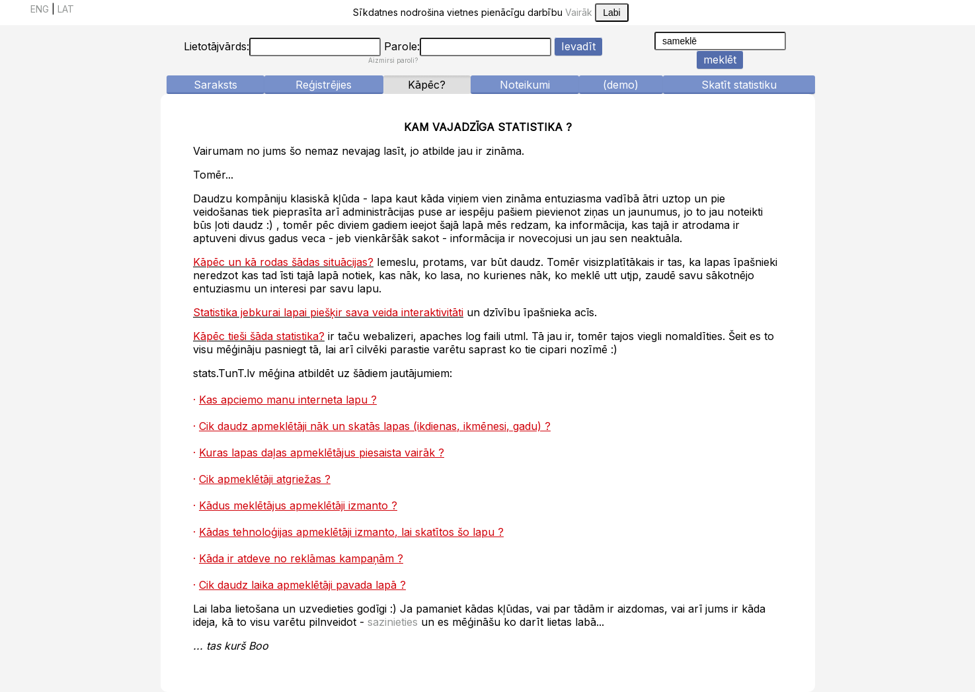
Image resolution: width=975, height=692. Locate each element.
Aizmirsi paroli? (393, 60)
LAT (66, 9)
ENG (39, 9)
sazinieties (393, 621)
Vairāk (578, 12)
